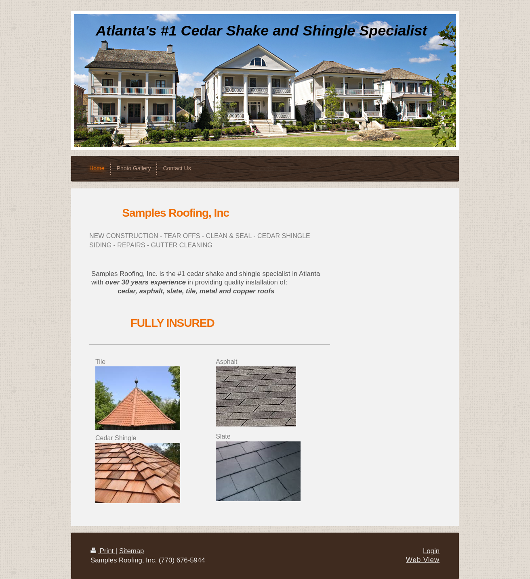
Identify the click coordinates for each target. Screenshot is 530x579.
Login (431, 551)
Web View (423, 560)
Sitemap (131, 551)
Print (103, 551)
